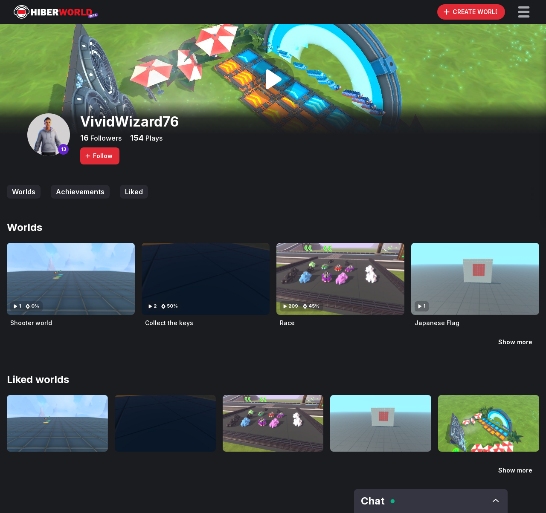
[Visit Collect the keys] (206, 279)
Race (287, 322)
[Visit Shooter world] (71, 279)
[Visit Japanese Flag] (475, 279)
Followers (105, 138)
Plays (153, 138)
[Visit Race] (340, 279)
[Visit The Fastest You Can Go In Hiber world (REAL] (488, 423)
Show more (515, 342)
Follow (98, 155)
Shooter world (31, 322)
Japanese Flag (437, 322)
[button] (523, 11)
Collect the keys (169, 322)
